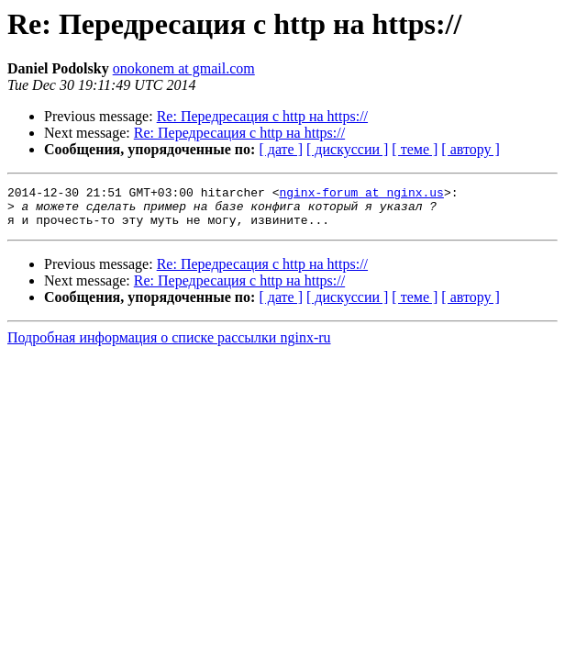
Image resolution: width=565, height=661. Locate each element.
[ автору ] (470, 149)
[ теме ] (415, 149)
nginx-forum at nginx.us (361, 194)
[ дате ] (281, 149)
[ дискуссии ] (347, 149)
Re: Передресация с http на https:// (262, 116)
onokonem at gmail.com (184, 68)
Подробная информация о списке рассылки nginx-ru (169, 345)
